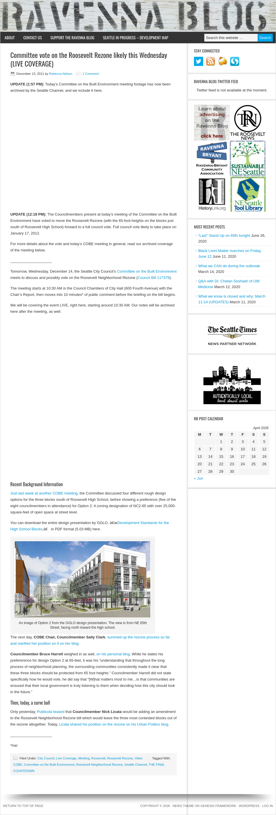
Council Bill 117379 (154, 277)
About (10, 37)
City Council (46, 758)
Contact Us (32, 37)
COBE (17, 764)
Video (139, 758)
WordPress (249, 806)
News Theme (183, 806)
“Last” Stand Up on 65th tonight (224, 235)
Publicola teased (50, 712)
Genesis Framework (218, 806)
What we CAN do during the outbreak (229, 266)
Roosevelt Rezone (120, 758)
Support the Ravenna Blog (72, 37)
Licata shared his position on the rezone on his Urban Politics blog (113, 724)
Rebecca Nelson (60, 73)
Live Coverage (66, 758)
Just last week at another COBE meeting (43, 493)
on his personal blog (113, 654)
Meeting (84, 758)
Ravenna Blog (138, 16)
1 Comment (90, 73)
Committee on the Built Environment (146, 271)
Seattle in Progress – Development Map (135, 37)
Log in (267, 806)
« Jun (198, 478)
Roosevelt (98, 758)
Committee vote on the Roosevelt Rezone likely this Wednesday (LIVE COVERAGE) (88, 59)
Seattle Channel (136, 764)
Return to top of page (23, 806)
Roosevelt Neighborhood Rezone (99, 764)
